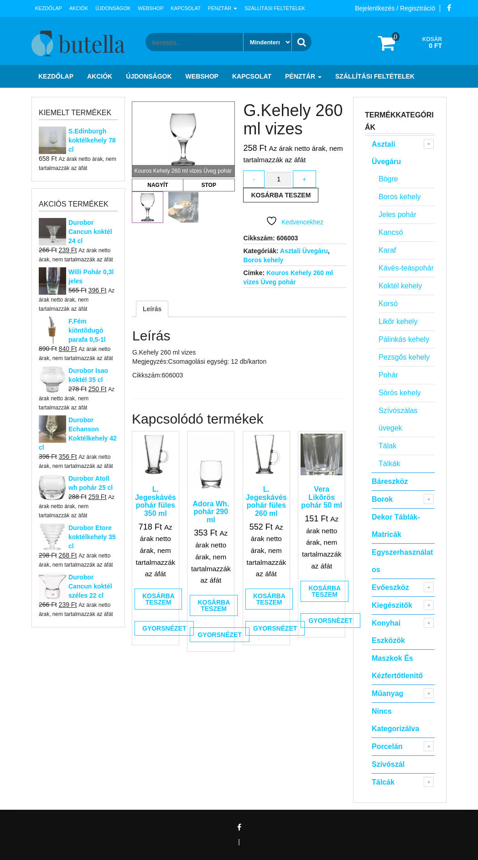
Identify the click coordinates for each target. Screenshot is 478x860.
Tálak (387, 446)
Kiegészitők (392, 605)
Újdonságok (112, 8)
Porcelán (387, 746)
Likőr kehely (398, 321)
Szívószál (388, 764)
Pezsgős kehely (404, 357)
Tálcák (383, 782)
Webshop (150, 8)
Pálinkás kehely (404, 339)
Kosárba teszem (281, 195)
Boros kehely (263, 260)
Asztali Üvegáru (304, 251)
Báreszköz (390, 481)
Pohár (388, 375)
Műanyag (387, 693)
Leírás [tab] (152, 309)
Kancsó (391, 232)
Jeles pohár (397, 214)
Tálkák (389, 463)
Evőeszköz (390, 587)
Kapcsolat (186, 8)
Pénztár (222, 8)
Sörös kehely (400, 393)
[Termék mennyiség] (278, 179)
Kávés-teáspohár (406, 268)
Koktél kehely (400, 286)
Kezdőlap (48, 8)
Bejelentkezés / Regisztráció (395, 8)
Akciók (78, 8)
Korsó (388, 304)
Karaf (387, 250)
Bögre (388, 179)
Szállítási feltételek (274, 8)
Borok (382, 499)
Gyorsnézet (164, 628)
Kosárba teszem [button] (158, 599)
